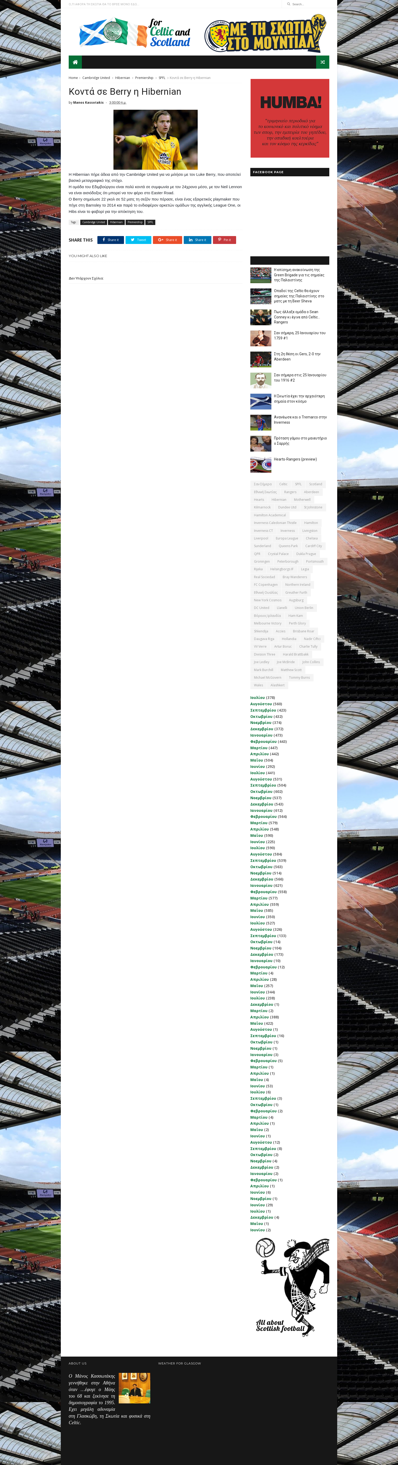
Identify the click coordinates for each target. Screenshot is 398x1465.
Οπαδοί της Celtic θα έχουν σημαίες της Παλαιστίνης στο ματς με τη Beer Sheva (299, 296)
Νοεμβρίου (260, 722)
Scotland (315, 484)
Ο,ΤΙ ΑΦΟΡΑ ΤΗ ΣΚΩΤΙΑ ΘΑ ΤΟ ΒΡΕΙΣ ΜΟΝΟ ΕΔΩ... (104, 4)
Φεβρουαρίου (263, 741)
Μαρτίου (258, 747)
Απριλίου (259, 753)
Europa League (287, 538)
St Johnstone (313, 507)
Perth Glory (297, 623)
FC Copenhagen (266, 584)
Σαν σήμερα (263, 484)
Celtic (283, 484)
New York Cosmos (267, 600)
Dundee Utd (287, 507)
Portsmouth (315, 561)
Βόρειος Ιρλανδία (267, 615)
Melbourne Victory (267, 623)
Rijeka (258, 569)
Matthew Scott (291, 670)
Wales (258, 685)
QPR (257, 554)
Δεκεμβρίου (261, 728)
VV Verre (260, 646)
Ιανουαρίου (261, 735)
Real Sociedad (264, 577)
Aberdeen (311, 492)
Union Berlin (304, 608)
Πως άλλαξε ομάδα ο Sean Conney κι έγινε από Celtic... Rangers (297, 317)
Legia (305, 569)
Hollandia (289, 639)
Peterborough (288, 561)
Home (73, 78)
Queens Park (288, 546)
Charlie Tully (308, 646)
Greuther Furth (296, 592)
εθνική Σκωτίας (265, 492)
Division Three (264, 654)
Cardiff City (313, 546)
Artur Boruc (283, 646)
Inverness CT (263, 530)
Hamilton (311, 523)
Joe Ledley (261, 662)
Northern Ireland (297, 584)
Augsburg (296, 600)
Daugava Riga (264, 639)
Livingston (309, 530)
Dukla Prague (306, 554)
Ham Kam (295, 615)
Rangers (290, 492)
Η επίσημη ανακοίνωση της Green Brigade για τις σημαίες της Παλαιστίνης (299, 275)
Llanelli (282, 608)
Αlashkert (278, 685)
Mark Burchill (263, 670)
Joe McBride (286, 662)
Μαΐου (256, 760)
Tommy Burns (299, 677)
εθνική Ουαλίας (266, 592)
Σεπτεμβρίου (263, 710)
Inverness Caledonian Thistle (275, 523)
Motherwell (302, 499)
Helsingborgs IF (281, 569)
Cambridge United (96, 78)
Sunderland (262, 546)
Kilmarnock (262, 507)
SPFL (162, 78)
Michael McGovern (267, 677)
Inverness (288, 530)
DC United (261, 608)
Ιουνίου (257, 766)
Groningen (262, 561)
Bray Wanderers (295, 577)
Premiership (144, 78)
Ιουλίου (257, 697)
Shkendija (261, 631)
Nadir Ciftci (312, 639)
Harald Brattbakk (296, 654)
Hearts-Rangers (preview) (295, 459)
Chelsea (312, 538)
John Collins (311, 662)
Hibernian (122, 78)
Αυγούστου (261, 703)
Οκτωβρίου (261, 716)
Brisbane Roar (303, 631)
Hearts (259, 499)
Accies (280, 631)
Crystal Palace (278, 554)
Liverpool (261, 538)
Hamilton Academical (270, 515)
